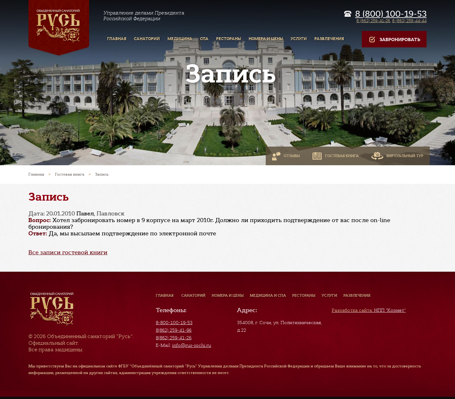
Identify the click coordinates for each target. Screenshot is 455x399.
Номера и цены (228, 295)
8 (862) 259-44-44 (409, 20)
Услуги (329, 295)
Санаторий (193, 295)
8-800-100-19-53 (174, 322)
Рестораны (303, 295)
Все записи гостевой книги (67, 252)
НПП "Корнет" (369, 310)
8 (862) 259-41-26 (373, 20)
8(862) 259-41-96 (173, 330)
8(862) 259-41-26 (173, 338)
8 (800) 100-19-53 (391, 14)
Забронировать (394, 40)
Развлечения (356, 295)
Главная (164, 295)
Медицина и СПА (268, 295)
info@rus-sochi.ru (191, 345)
